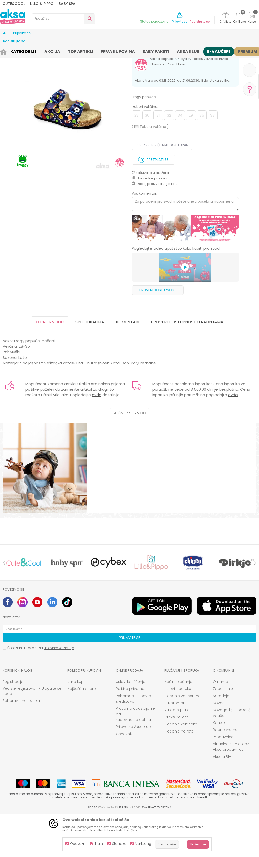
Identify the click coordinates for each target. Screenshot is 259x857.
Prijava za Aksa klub (133, 768)
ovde (96, 436)
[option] (185, 270)
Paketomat (174, 744)
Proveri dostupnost (157, 331)
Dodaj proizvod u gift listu (155, 225)
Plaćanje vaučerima (182, 737)
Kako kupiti (77, 723)
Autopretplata (177, 751)
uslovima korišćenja (59, 689)
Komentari (127, 364)
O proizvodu (50, 364)
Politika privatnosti (132, 730)
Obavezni (78, 844)
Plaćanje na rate (179, 773)
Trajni (99, 844)
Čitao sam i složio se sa (40, 690)
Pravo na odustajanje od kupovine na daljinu (135, 756)
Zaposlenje (223, 730)
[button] (63, 18)
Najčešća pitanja (82, 730)
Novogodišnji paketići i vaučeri (233, 754)
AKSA (6, 51)
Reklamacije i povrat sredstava (134, 740)
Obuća (37, 51)
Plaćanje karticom (180, 765)
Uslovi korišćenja (130, 723)
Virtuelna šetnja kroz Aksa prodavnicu (231, 788)
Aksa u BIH (222, 798)
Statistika (119, 844)
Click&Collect (176, 758)
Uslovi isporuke (177, 730)
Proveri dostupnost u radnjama (187, 364)
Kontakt (220, 764)
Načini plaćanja (178, 723)
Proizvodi (21, 51)
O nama (220, 723)
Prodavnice (223, 778)
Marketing (143, 844)
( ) (150, 168)
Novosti (219, 744)
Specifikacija (89, 364)
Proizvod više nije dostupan (162, 186)
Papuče (52, 51)
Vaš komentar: (144, 235)
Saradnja (221, 737)
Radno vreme (225, 771)
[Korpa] (252, 18)
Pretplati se (153, 200)
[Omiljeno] (239, 16)
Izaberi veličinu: (145, 148)
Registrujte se (200, 21)
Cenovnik (124, 775)
